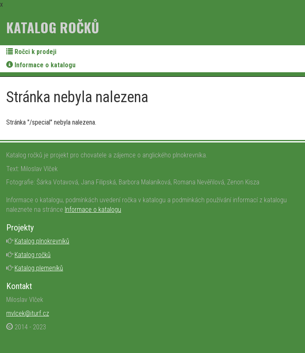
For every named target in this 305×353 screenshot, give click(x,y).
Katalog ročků (52, 27)
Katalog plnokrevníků (42, 241)
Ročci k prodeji (31, 52)
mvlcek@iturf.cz (27, 313)
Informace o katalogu (41, 65)
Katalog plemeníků (39, 268)
